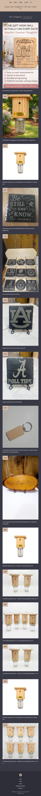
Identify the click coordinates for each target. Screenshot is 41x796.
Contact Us (20, 788)
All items (27, 17)
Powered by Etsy (20, 793)
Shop (10, 2)
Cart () (26, 2)
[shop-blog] (20, 775)
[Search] (31, 2)
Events (20, 2)
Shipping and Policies (20, 786)
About (15, 2)
